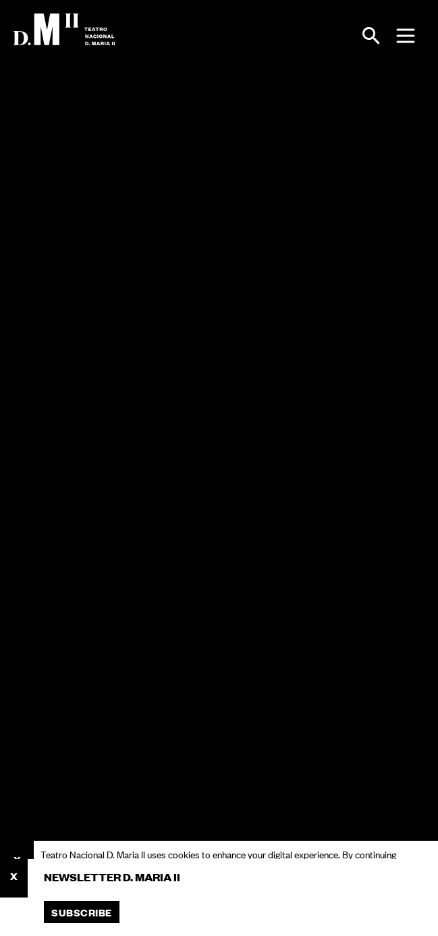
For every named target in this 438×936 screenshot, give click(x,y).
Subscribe (81, 912)
